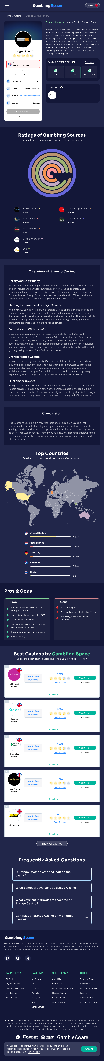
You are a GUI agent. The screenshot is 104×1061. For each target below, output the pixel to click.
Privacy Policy (86, 983)
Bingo (34, 1002)
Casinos (18, 15)
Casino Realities (59, 997)
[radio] (14, 56)
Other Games (38, 1007)
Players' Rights (59, 993)
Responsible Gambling (62, 988)
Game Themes (86, 997)
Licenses (84, 993)
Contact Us (57, 983)
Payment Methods (88, 988)
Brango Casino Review (37, 15)
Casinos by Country (89, 1002)
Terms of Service (87, 979)
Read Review (60, 682)
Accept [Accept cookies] (89, 1049)
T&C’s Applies (23, 117)
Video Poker (37, 993)
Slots (34, 983)
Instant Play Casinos (15, 988)
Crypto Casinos (13, 983)
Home (8, 15)
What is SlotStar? (60, 1002)
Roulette (35, 988)
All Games (36, 979)
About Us (56, 979)
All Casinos (11, 979)
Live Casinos (11, 993)
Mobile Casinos (13, 997)
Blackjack (36, 997)
